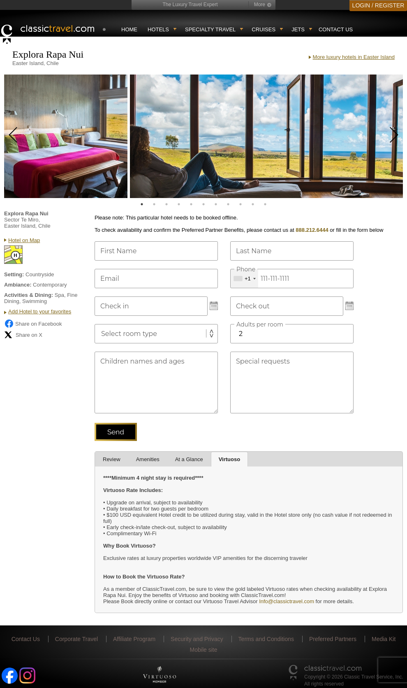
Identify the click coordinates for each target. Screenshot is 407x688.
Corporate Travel (76, 639)
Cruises (263, 29)
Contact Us (336, 29)
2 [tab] (154, 204)
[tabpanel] (65, 136)
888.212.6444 (312, 230)
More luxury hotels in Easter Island (354, 57)
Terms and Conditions (266, 639)
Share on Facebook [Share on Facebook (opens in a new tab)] (33, 324)
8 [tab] (228, 204)
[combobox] (244, 278)
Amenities (148, 459)
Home (129, 29)
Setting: (14, 274)
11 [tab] (265, 204)
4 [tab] (179, 204)
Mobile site (203, 649)
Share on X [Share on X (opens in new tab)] (23, 335)
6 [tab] (203, 204)
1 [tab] (142, 204)
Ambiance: (17, 285)
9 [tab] (240, 204)
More (259, 4)
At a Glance (189, 459)
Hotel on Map (24, 240)
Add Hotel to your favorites (39, 311)
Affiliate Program (134, 639)
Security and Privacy (197, 639)
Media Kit (383, 639)
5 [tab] (191, 204)
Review (111, 459)
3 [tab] (166, 204)
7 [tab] (216, 204)
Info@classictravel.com (286, 601)
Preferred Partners (332, 639)
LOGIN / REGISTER (378, 5)
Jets (298, 29)
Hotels (158, 29)
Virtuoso (229, 459)
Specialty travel (210, 29)
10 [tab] (253, 204)
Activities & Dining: (28, 295)
